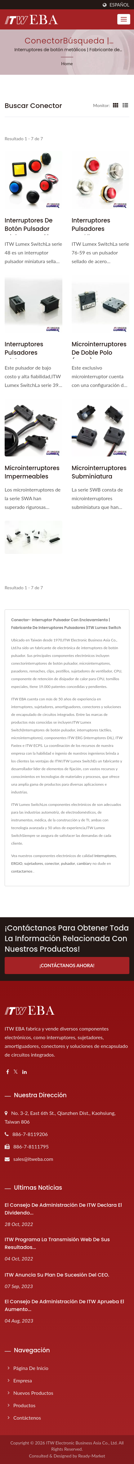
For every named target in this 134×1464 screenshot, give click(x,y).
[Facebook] (7, 1072)
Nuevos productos (33, 1393)
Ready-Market (91, 1455)
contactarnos (21, 871)
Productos (24, 1405)
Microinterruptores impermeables (32, 472)
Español (119, 4)
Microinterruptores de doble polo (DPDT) (99, 352)
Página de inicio (30, 1368)
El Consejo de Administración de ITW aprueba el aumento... (64, 1305)
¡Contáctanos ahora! (66, 965)
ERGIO (16, 863)
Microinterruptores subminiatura (99, 472)
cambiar (83, 863)
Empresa (22, 1380)
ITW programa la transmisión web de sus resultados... (57, 1243)
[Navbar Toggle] (123, 19)
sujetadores (33, 863)
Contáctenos (27, 1418)
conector (52, 863)
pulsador (68, 863)
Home (67, 63)
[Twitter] (15, 1072)
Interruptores (105, 855)
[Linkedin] (24, 1072)
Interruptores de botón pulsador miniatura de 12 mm (33, 228)
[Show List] (125, 105)
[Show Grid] (116, 105)
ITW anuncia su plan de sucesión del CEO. (57, 1274)
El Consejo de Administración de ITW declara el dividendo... (63, 1208)
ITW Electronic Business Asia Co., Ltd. (82, 1442)
